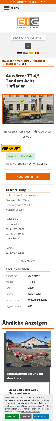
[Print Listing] (43, 131)
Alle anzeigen (28, 261)
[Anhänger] (39, 60)
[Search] (28, 38)
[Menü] (7, 8)
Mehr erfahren (40, 416)
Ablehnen (25, 416)
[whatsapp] (28, 46)
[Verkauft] (23, 60)
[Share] (28, 137)
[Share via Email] (18, 131)
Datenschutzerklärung (31, 411)
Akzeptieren (12, 416)
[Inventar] (8, 60)
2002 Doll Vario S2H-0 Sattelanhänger (23, 391)
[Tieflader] (12, 63)
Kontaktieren (28, 177)
